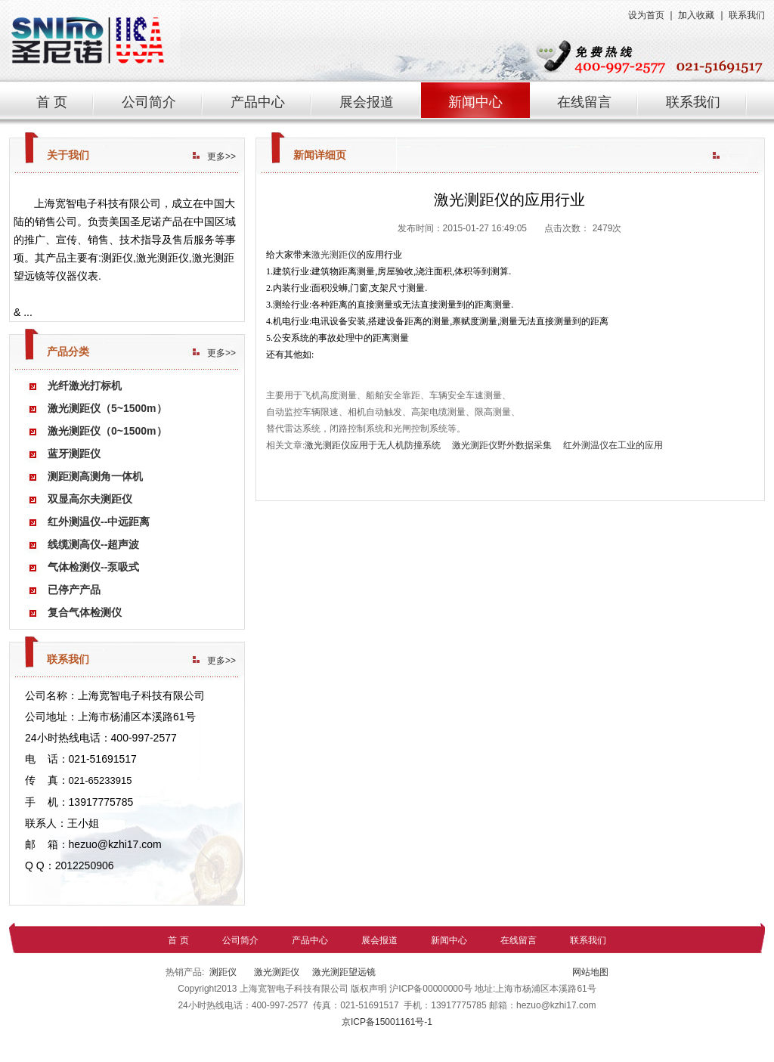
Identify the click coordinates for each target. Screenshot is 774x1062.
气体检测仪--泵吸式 (93, 567)
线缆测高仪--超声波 (93, 544)
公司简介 (149, 102)
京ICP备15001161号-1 (387, 1022)
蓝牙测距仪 (74, 453)
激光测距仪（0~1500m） (107, 431)
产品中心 (258, 102)
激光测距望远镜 (344, 972)
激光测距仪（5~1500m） (107, 408)
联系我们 (747, 15)
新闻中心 (475, 102)
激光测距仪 (334, 254)
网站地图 (589, 972)
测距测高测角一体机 (95, 476)
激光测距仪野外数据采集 (502, 445)
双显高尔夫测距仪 (90, 499)
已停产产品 (74, 590)
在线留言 (584, 102)
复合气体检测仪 (85, 612)
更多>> (221, 156)
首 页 (51, 102)
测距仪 (223, 972)
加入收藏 (696, 15)
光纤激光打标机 (85, 385)
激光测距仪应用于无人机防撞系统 (373, 445)
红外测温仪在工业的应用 (613, 445)
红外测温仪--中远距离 (99, 522)
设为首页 (646, 15)
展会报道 (366, 102)
